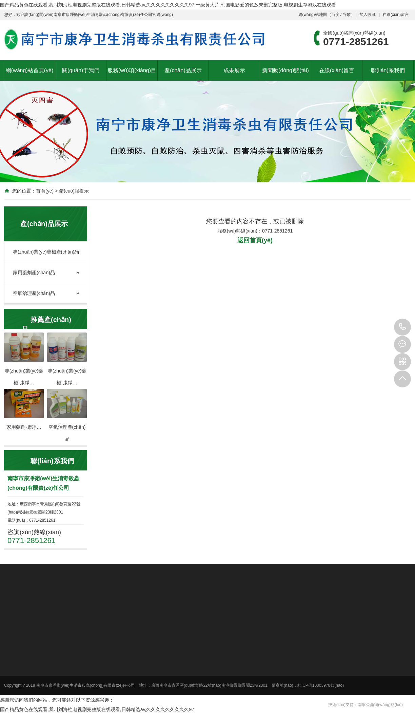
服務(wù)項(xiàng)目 (131, 70)
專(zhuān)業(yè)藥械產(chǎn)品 (46, 252)
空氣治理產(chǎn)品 (34, 293)
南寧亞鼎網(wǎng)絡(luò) (380, 704)
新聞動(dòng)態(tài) (285, 70)
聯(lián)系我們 (388, 70)
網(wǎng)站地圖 (312, 14)
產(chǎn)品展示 (182, 70)
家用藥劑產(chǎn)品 (34, 272)
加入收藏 (367, 14)
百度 (335, 14)
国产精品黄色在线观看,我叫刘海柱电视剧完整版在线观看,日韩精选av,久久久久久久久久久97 (97, 709)
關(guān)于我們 (80, 70)
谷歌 (347, 14)
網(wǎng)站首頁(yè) (30, 70)
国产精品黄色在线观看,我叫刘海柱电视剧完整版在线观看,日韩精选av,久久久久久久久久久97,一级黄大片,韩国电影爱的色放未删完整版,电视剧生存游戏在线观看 (168, 4)
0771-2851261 (402, 327)
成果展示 (234, 70)
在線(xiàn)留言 (395, 14)
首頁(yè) (45, 191)
